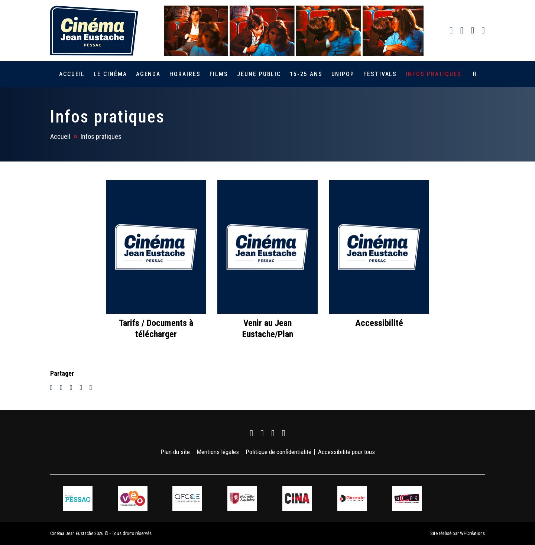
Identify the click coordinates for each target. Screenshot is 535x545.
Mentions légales (218, 452)
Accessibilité (379, 323)
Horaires (184, 74)
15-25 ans (306, 74)
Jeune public (259, 74)
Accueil (72, 74)
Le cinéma (110, 74)
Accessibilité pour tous (346, 452)
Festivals (380, 74)
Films (219, 74)
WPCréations (472, 533)
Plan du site (175, 452)
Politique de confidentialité (278, 452)
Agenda (148, 74)
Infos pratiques (433, 74)
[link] (451, 30)
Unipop (343, 74)
